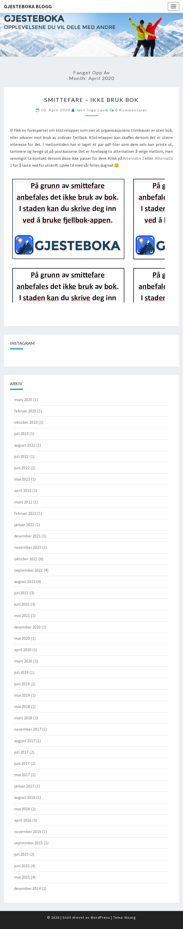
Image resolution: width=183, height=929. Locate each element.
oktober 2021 (26, 558)
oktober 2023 (26, 422)
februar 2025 (25, 410)
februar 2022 (25, 513)
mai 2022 (22, 479)
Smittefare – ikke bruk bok (91, 99)
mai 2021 (22, 615)
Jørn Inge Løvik (92, 110)
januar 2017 (24, 786)
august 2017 (24, 740)
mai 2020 (22, 638)
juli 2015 (21, 854)
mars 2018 (23, 717)
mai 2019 (22, 695)
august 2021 (24, 581)
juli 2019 (21, 672)
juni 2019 (22, 683)
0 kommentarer (131, 110)
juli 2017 (21, 752)
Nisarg (130, 917)
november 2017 (27, 729)
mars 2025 (23, 399)
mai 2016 (22, 808)
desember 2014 (27, 888)
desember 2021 (27, 535)
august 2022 (24, 445)
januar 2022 (24, 524)
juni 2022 (22, 467)
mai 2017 (22, 774)
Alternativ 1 (133, 158)
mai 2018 (22, 706)
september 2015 (28, 842)
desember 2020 (27, 627)
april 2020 (22, 649)
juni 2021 (22, 604)
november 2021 (27, 547)
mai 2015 (22, 877)
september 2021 (28, 570)
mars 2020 (23, 660)
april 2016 (22, 820)
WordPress (100, 917)
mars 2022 (23, 502)
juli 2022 (21, 456)
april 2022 (22, 490)
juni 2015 (22, 865)
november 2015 (27, 831)
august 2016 (24, 797)
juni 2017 (22, 763)
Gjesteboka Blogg (28, 6)
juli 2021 (21, 592)
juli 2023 (21, 433)
